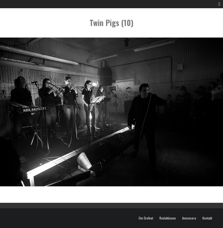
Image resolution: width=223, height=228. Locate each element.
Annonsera (189, 218)
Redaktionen (167, 218)
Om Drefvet (146, 218)
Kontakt (207, 218)
